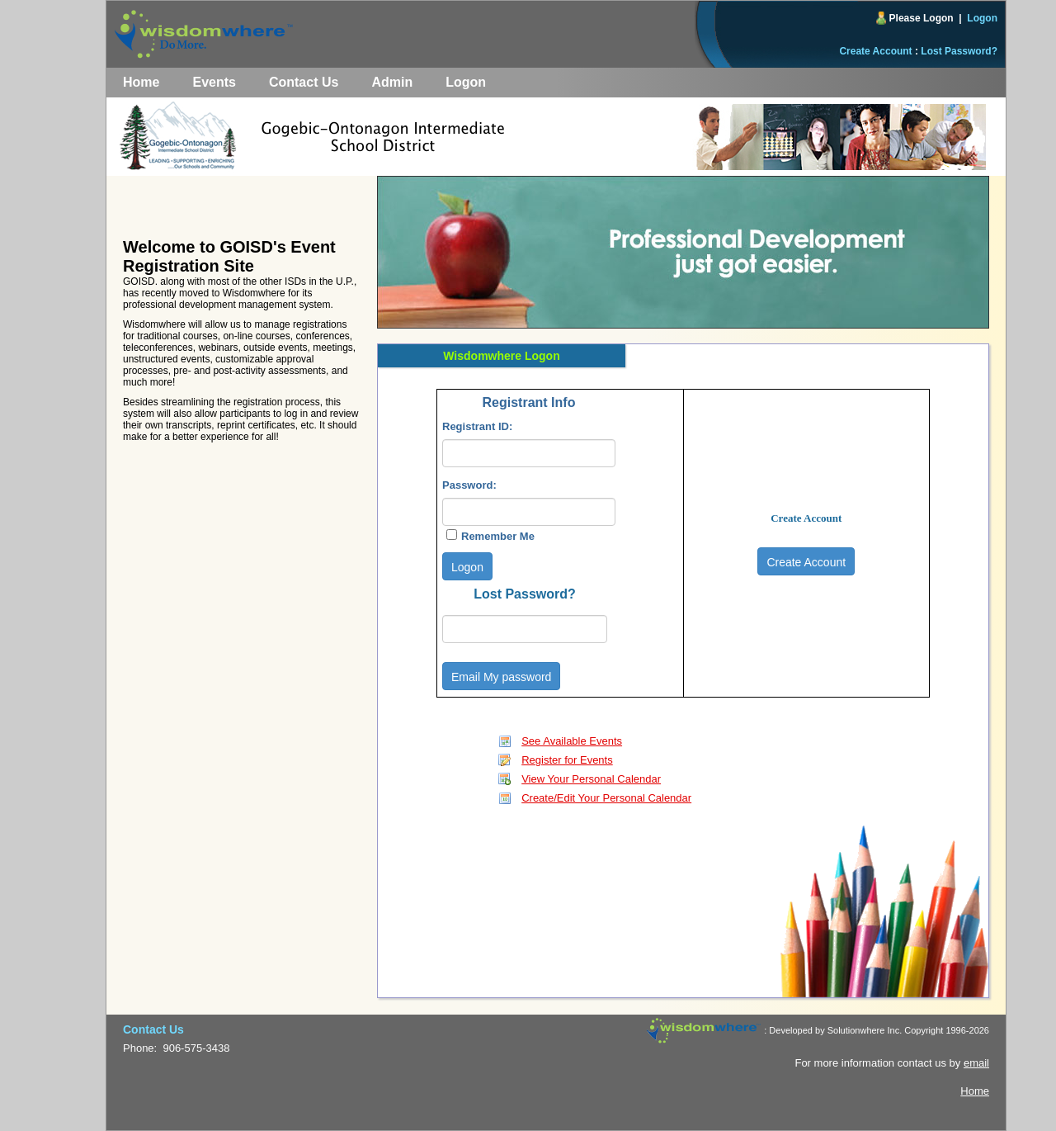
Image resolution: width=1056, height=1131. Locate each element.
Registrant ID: (477, 426)
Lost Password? (959, 51)
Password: (469, 485)
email (976, 1063)
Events (213, 82)
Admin (391, 82)
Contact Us (303, 82)
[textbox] (528, 453)
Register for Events (567, 760)
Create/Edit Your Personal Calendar (606, 798)
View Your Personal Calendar (591, 779)
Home (141, 82)
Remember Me (498, 536)
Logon (982, 18)
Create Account (875, 51)
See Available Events (571, 741)
